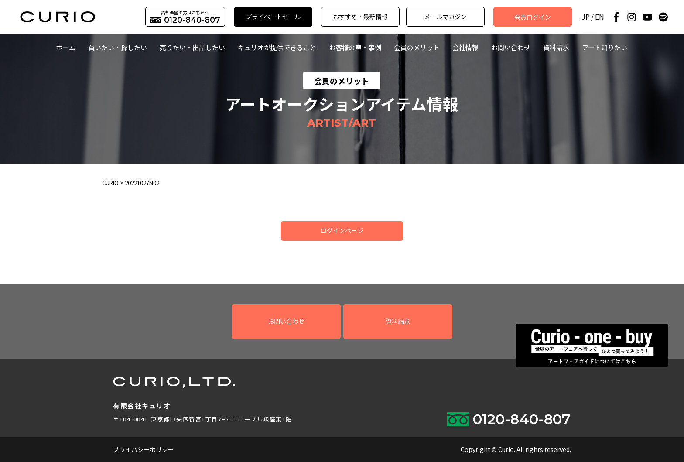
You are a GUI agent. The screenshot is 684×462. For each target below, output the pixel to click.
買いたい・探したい (117, 47)
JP (585, 17)
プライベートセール (273, 16)
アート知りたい (604, 47)
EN (599, 17)
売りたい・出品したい (192, 47)
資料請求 (556, 47)
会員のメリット (417, 47)
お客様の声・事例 (355, 47)
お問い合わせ (510, 47)
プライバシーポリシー (143, 449)
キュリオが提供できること (277, 47)
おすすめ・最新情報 (360, 16)
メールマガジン (445, 16)
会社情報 (465, 47)
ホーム (65, 47)
